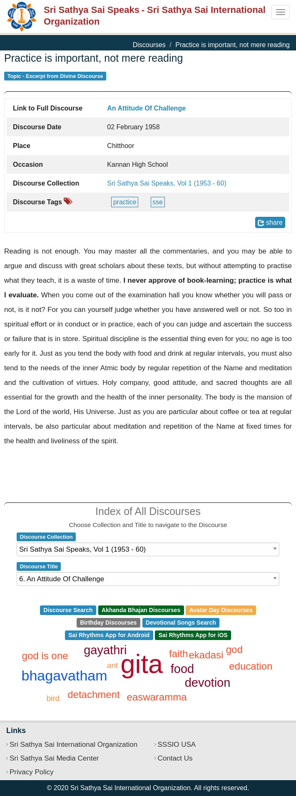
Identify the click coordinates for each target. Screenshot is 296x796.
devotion (208, 682)
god (234, 649)
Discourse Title (39, 566)
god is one (45, 655)
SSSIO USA (177, 744)
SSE (157, 202)
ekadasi (206, 654)
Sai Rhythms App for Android (108, 635)
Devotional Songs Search (181, 622)
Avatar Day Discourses (221, 610)
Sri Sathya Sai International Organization (73, 744)
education (250, 666)
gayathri (105, 650)
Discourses (149, 44)
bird (53, 698)
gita (142, 663)
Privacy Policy (32, 772)
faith (178, 653)
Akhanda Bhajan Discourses (141, 610)
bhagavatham (64, 675)
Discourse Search (67, 610)
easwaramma (157, 697)
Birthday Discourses (108, 622)
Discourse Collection (46, 537)
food (182, 668)
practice (125, 202)
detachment (93, 694)
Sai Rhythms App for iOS (193, 635)
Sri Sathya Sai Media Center (54, 758)
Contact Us (175, 758)
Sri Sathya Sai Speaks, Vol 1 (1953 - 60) (166, 183)
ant (112, 665)
